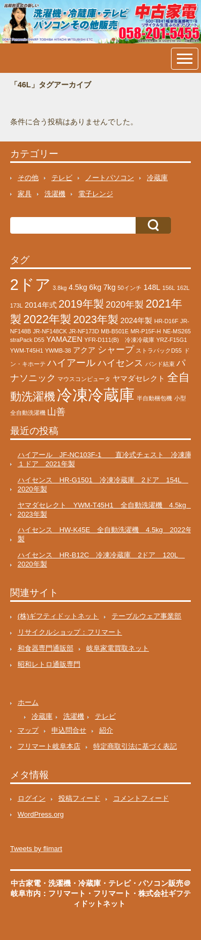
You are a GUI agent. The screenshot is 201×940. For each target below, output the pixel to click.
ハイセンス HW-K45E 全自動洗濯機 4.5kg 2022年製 (105, 534)
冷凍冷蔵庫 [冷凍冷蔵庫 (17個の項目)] (96, 395)
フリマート (112, 893)
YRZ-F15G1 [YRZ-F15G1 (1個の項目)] (171, 340)
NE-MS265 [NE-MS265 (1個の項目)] (177, 331)
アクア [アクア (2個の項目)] (84, 350)
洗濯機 (54, 194)
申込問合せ (68, 730)
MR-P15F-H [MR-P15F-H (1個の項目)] (145, 331)
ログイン (32, 798)
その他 (28, 178)
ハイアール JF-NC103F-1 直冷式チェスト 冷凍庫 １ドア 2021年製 (108, 459)
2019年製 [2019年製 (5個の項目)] (81, 304)
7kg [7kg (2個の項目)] (109, 287)
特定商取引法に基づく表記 (135, 746)
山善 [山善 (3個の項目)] (56, 411)
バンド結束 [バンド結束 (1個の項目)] (160, 364)
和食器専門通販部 (45, 648)
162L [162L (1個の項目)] (183, 288)
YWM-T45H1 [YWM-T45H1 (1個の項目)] (26, 350)
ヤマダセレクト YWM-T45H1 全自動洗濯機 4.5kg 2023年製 (105, 509)
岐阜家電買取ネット (117, 648)
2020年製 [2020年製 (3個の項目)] (125, 304)
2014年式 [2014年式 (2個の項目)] (41, 305)
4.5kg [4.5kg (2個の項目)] (78, 287)
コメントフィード (141, 798)
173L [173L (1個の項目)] (16, 305)
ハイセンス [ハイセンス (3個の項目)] (120, 363)
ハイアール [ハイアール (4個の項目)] (71, 362)
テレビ (61, 178)
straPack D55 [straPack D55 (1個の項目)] (27, 340)
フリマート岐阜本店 (49, 746)
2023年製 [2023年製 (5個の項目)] (96, 319)
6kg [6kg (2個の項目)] (95, 287)
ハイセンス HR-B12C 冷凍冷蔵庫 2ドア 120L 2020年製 (101, 559)
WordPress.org (41, 814)
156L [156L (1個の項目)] (168, 288)
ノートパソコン (109, 178)
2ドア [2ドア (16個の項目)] (30, 284)
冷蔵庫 (157, 178)
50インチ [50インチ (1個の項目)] (129, 288)
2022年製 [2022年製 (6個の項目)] (47, 319)
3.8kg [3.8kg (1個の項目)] (59, 288)
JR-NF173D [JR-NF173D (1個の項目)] (84, 331)
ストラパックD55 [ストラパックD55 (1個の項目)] (159, 350)
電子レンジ (95, 194)
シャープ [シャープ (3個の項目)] (116, 349)
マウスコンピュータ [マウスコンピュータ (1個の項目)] (83, 379)
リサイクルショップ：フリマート (70, 632)
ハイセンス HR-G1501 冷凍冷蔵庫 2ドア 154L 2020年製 (103, 484)
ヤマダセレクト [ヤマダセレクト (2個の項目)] (139, 378)
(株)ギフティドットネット (58, 616)
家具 (25, 194)
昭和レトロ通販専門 (49, 664)
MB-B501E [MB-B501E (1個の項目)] (115, 331)
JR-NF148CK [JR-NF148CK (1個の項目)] (49, 331)
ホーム (28, 702)
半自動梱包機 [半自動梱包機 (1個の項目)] (154, 398)
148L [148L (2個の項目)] (152, 287)
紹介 (106, 730)
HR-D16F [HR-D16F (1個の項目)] (166, 321)
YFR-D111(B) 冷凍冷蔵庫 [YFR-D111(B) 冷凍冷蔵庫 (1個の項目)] (119, 340)
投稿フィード (79, 798)
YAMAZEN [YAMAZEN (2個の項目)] (64, 339)
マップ (28, 730)
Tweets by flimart (36, 849)
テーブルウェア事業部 (146, 616)
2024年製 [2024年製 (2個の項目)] (137, 320)
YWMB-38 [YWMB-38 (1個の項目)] (58, 350)
